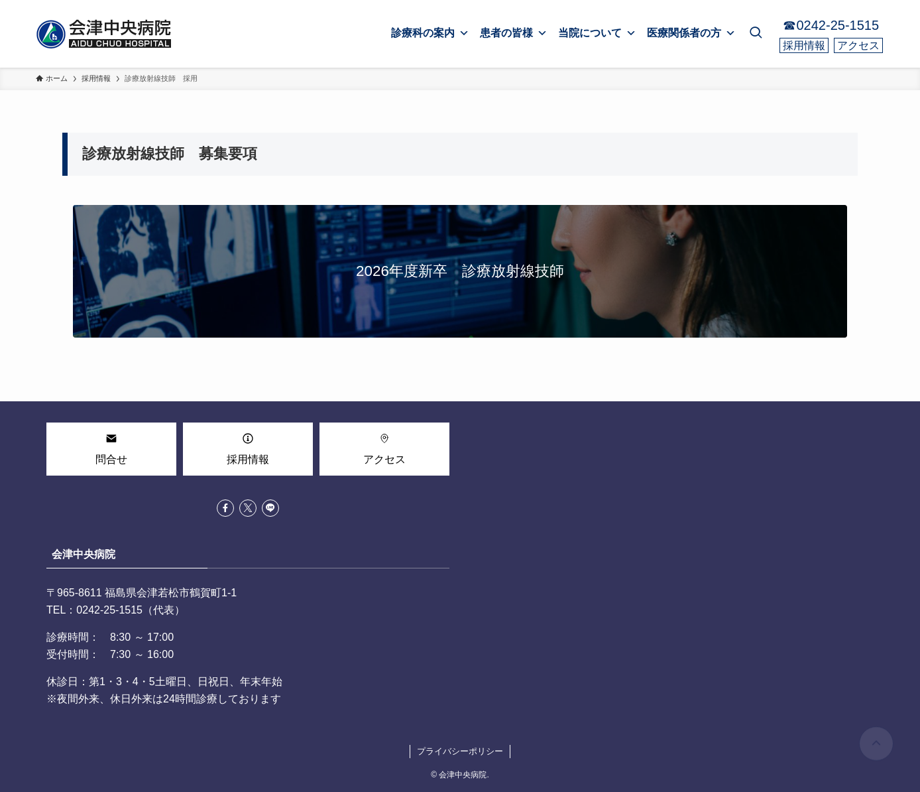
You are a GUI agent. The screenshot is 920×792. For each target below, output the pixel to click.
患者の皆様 (513, 33)
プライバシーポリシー (460, 751)
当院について (597, 33)
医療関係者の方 (691, 33)
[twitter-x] (248, 508)
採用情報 (804, 45)
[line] (270, 508)
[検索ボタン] (755, 34)
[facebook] (225, 508)
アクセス (858, 45)
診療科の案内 (430, 33)
